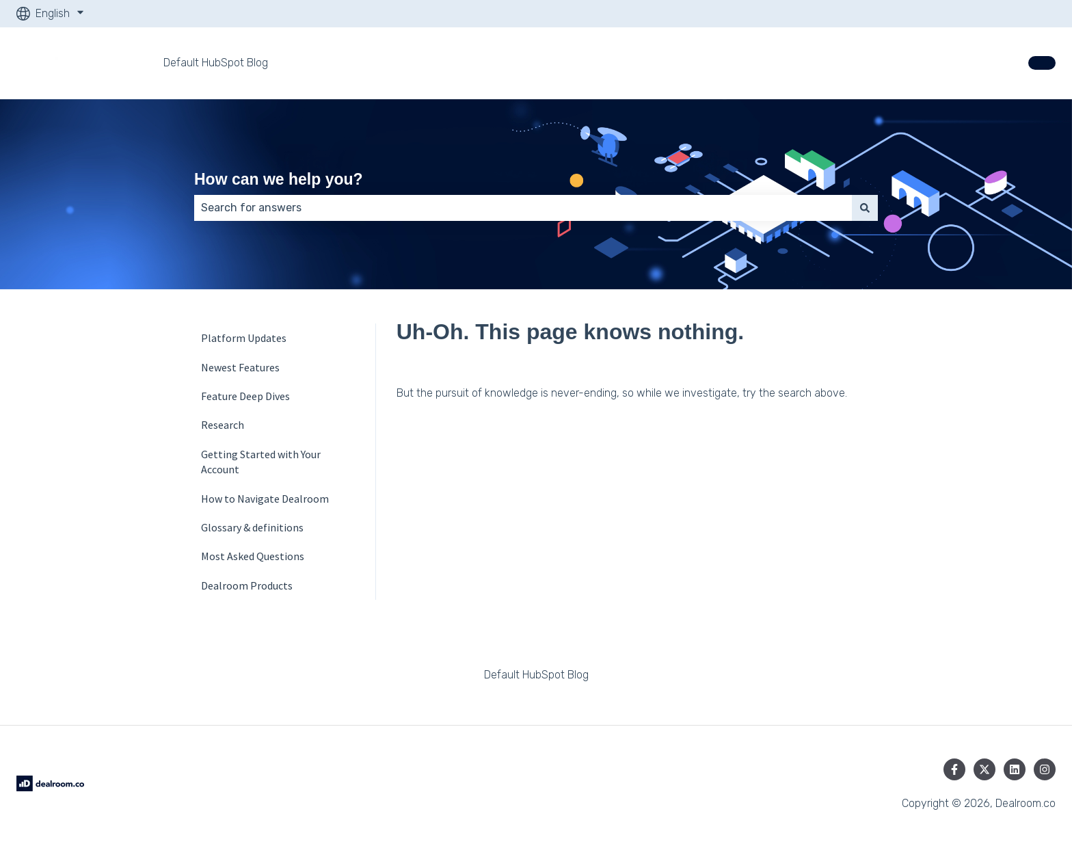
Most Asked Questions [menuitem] (252, 556)
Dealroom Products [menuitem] (247, 585)
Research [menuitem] (222, 425)
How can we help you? (278, 179)
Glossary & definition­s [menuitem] (252, 527)
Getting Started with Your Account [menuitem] (261, 461)
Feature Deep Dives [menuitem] (245, 396)
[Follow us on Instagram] (1045, 769)
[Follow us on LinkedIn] (1015, 769)
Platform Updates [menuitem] (243, 338)
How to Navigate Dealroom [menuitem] (265, 498)
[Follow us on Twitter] (984, 769)
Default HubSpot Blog (215, 62)
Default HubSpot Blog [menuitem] (536, 674)
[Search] (865, 208)
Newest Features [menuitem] (240, 367)
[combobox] (523, 208)
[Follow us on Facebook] (954, 769)
